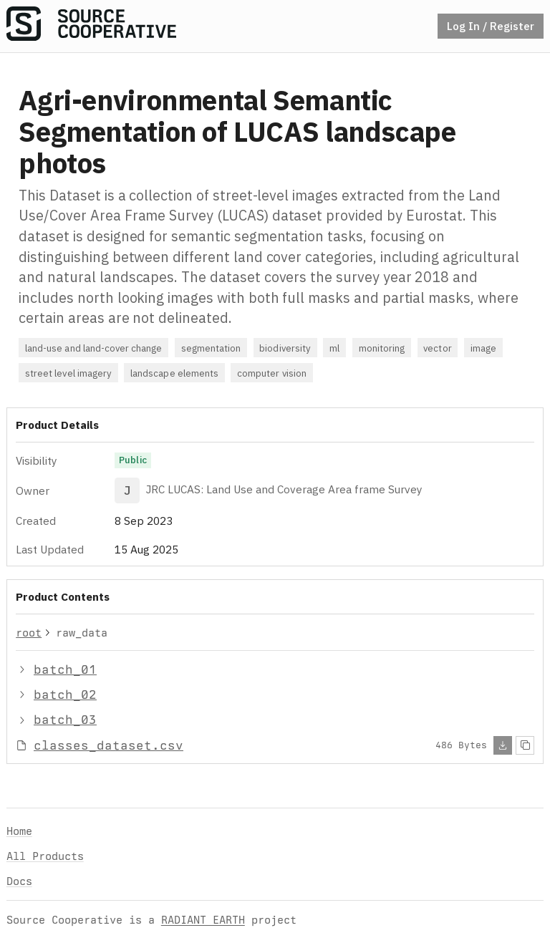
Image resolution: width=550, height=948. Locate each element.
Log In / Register (490, 26)
